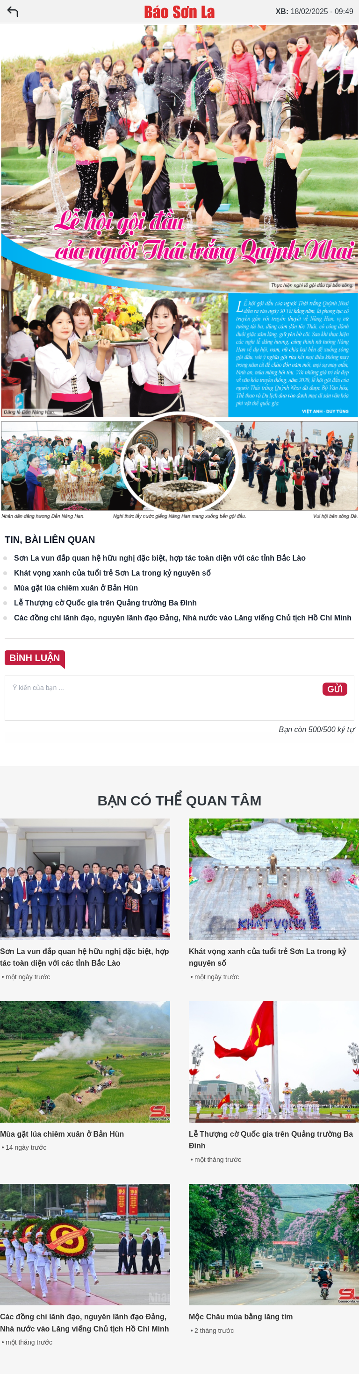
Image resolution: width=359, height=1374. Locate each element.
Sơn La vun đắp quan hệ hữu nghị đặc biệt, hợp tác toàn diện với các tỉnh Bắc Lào (160, 558)
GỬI (335, 689)
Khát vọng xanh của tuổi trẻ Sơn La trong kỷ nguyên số (112, 573)
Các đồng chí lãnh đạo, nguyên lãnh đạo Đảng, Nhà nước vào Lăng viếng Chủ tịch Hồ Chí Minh (183, 618)
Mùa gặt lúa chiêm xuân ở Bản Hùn (76, 588)
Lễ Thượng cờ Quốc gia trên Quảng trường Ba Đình (105, 603)
